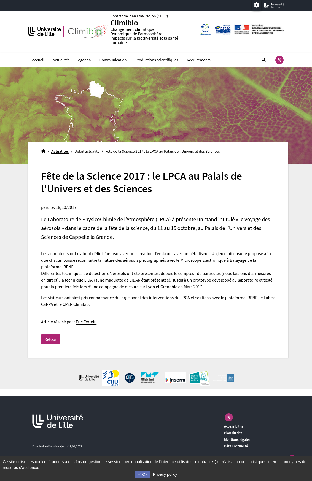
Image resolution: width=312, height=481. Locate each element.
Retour (50, 340)
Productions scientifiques (156, 60)
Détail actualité (236, 446)
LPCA (185, 298)
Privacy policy (165, 474)
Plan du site (233, 433)
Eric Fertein (86, 322)
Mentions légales (237, 439)
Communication (113, 60)
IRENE (252, 298)
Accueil (38, 60)
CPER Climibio (76, 305)
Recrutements (199, 60)
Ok (142, 474)
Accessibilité (233, 426)
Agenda (84, 60)
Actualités (61, 60)
